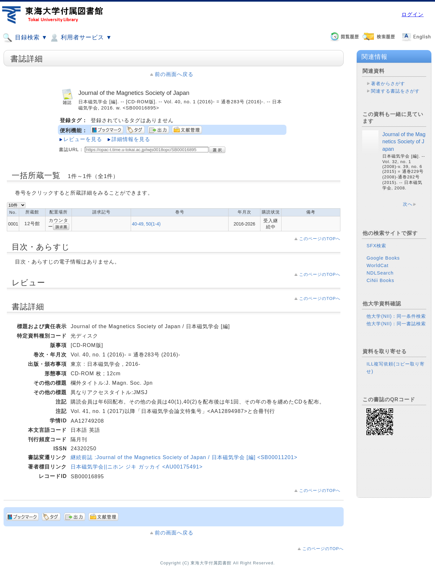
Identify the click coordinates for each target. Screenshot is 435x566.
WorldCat (377, 265)
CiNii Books (380, 280)
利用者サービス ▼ (80, 38)
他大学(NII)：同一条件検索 (396, 316)
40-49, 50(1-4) (146, 223)
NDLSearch (379, 273)
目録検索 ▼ (25, 38)
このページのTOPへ (319, 238)
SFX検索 (376, 245)
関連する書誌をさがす (395, 91)
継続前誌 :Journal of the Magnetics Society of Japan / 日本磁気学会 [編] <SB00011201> (184, 457)
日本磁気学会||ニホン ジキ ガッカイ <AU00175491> (137, 467)
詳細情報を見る (131, 139)
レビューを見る (82, 139)
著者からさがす (388, 83)
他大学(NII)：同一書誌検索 (396, 323)
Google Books (383, 258)
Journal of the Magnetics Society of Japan (404, 142)
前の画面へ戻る (174, 74)
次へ (408, 204)
